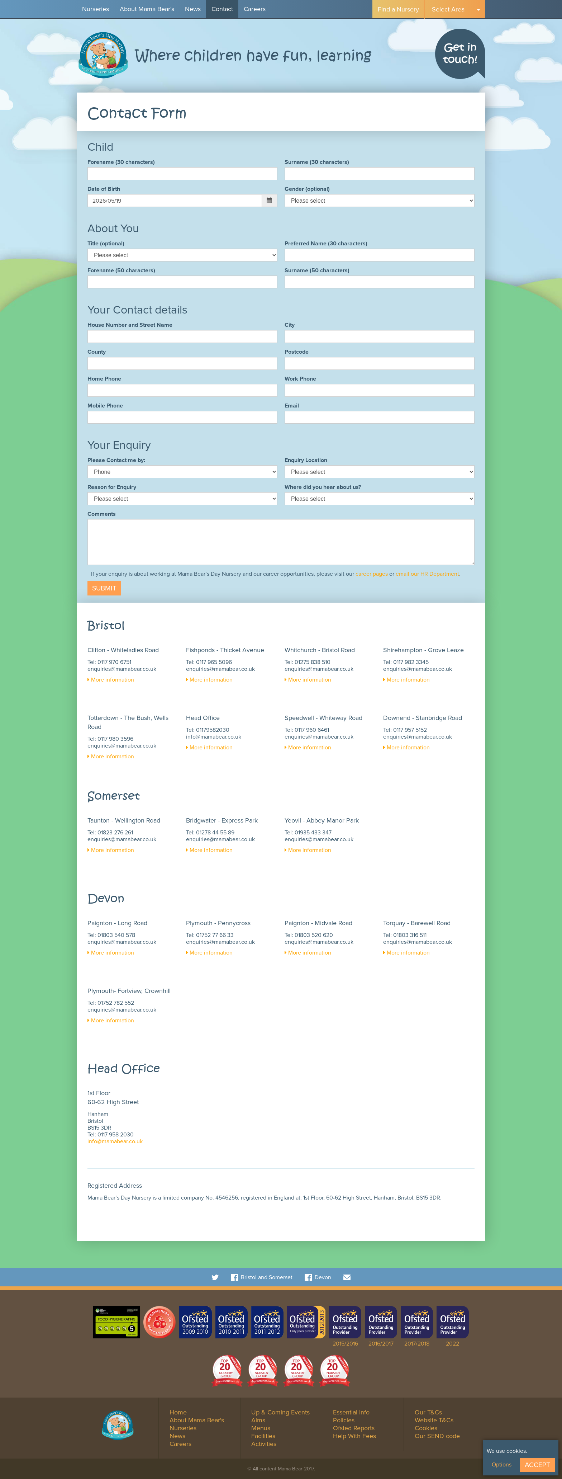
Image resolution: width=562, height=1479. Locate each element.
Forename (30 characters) (121, 162)
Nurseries (95, 9)
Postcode (297, 351)
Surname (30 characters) (317, 162)
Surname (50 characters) (317, 270)
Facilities (263, 1436)
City (290, 324)
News (193, 9)
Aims (258, 1420)
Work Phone (300, 378)
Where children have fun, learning (253, 56)
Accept (537, 1465)
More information (110, 679)
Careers (255, 9)
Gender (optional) (307, 188)
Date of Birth (103, 188)
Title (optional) (105, 243)
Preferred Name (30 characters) (326, 243)
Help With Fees (354, 1436)
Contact (222, 9)
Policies (343, 1420)
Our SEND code (437, 1436)
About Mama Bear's (147, 9)
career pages (372, 574)
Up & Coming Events (280, 1412)
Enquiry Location (306, 460)
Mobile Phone (105, 405)
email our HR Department (427, 574)
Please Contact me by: (116, 460)
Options (501, 1464)
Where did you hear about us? (323, 487)
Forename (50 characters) (121, 270)
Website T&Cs (434, 1420)
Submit (104, 588)
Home (178, 1412)
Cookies (426, 1428)
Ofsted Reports (354, 1428)
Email (292, 405)
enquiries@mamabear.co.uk (121, 669)
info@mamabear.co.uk (213, 737)
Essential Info (351, 1412)
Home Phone (104, 378)
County (96, 351)
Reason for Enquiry (111, 487)
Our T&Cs (428, 1412)
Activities (263, 1444)
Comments (101, 513)
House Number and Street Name (129, 324)
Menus (260, 1428)
